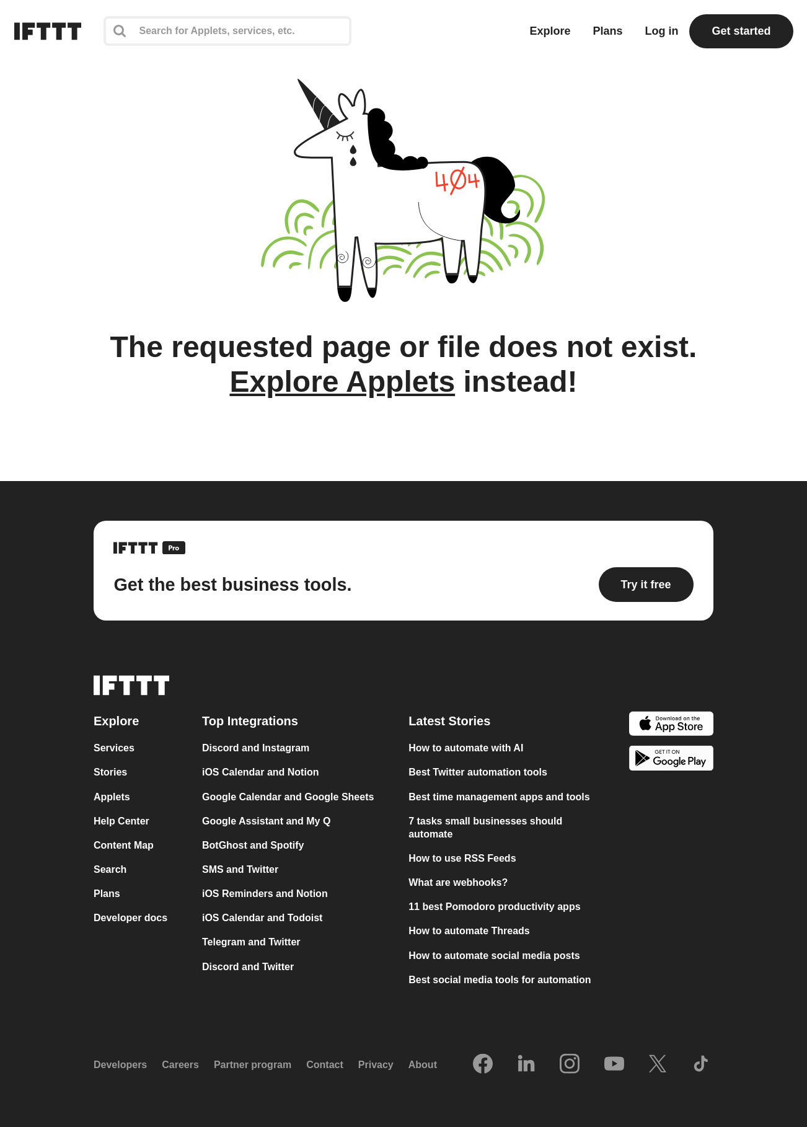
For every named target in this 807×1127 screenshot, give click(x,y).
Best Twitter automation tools (477, 772)
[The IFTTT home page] (47, 31)
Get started (741, 31)
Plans (607, 31)
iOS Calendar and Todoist (262, 918)
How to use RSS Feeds (462, 858)
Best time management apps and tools (499, 797)
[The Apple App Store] (671, 725)
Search (110, 869)
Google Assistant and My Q (266, 821)
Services (114, 748)
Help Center (121, 821)
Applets (112, 797)
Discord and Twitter (248, 966)
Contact (324, 1064)
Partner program (252, 1064)
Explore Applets (342, 381)
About (422, 1064)
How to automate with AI (465, 748)
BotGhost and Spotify (253, 845)
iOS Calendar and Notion (260, 772)
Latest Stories (449, 721)
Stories (110, 772)
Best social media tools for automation (499, 980)
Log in (661, 31)
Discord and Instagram (255, 748)
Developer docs (130, 918)
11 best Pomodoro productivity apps (494, 906)
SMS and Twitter (240, 869)
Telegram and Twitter (251, 942)
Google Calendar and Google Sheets (288, 797)
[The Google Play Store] (671, 759)
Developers (120, 1064)
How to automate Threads (469, 931)
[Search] (227, 31)
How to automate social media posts (494, 955)
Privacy (376, 1064)
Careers (180, 1064)
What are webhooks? (458, 882)
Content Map (124, 845)
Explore (549, 31)
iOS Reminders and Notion (265, 893)
